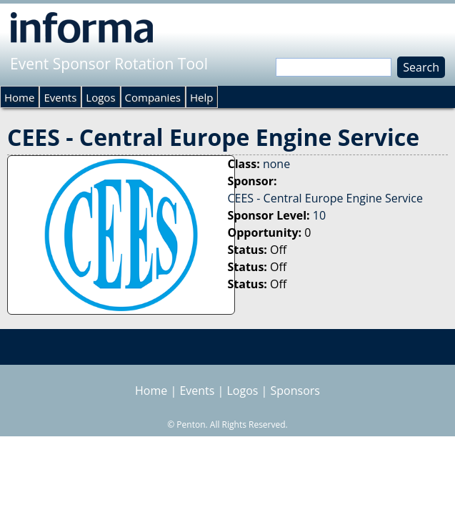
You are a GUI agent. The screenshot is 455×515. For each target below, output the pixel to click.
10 (319, 215)
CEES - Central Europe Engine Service (325, 198)
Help (201, 97)
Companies (153, 97)
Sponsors (295, 390)
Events (60, 97)
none (276, 164)
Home (19, 97)
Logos (100, 97)
